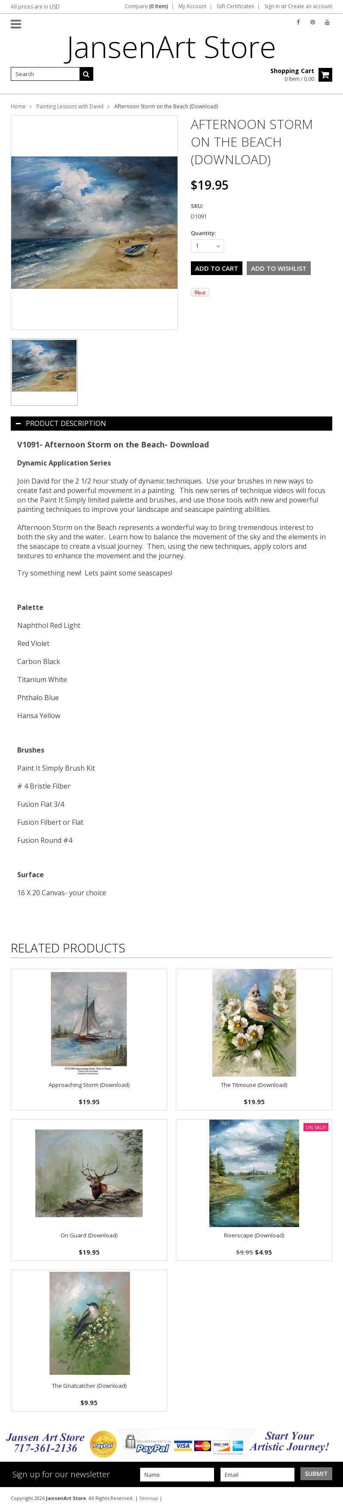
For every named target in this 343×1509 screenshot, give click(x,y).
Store (171, 46)
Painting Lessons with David (70, 106)
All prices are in (35, 6)
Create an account (310, 6)
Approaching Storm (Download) (89, 1085)
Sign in (272, 6)
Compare (146, 6)
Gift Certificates (235, 6)
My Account (192, 6)
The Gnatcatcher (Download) (89, 1386)
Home (18, 106)
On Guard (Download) (89, 1235)
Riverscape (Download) (254, 1235)
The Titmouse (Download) (254, 1085)
